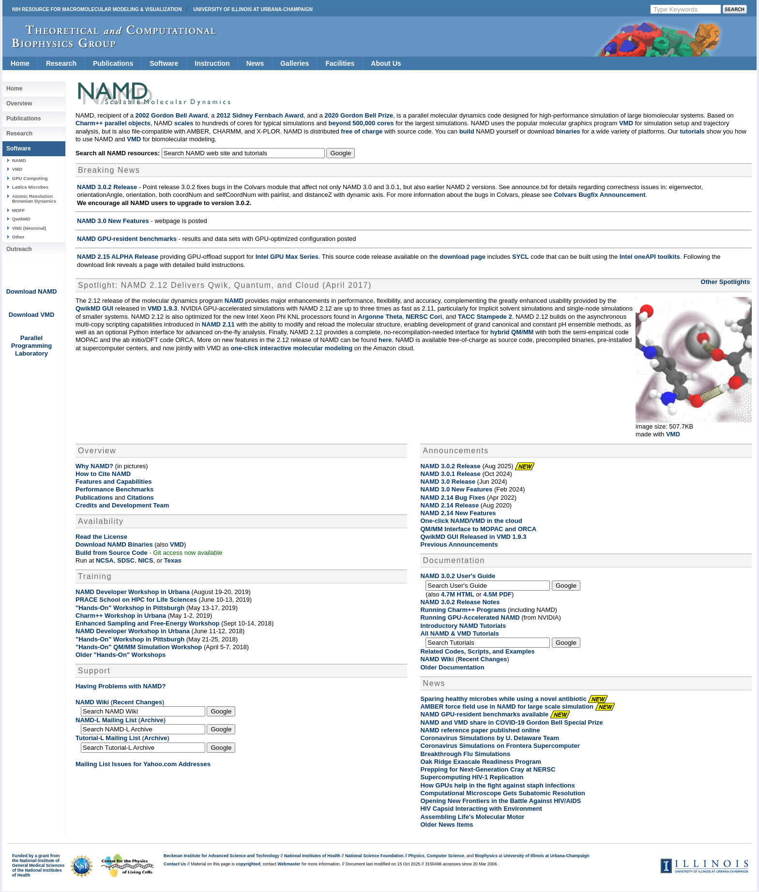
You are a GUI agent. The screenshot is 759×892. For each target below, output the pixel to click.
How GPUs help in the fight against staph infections (497, 785)
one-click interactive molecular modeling (291, 348)
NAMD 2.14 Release (449, 505)
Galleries (294, 63)
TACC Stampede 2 (485, 316)
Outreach (19, 249)
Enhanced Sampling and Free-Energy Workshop (147, 623)
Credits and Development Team (122, 505)
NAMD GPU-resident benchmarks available (484, 714)
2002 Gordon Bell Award (172, 115)
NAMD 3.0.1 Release (450, 473)
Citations (140, 497)
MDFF (18, 210)
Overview (19, 103)
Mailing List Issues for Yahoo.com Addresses (143, 764)
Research (61, 63)
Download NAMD (31, 291)
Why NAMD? (94, 466)
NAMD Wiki (92, 702)
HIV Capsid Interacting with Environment (481, 808)
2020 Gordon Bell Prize (358, 115)
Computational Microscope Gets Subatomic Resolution (502, 793)
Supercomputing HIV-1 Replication (471, 777)
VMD (17, 169)
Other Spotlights (725, 281)
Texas (173, 560)
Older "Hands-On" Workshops (121, 654)
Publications (113, 63)
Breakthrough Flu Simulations (465, 754)
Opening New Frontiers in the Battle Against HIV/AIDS (500, 800)
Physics (417, 855)
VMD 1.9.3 (162, 308)
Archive (152, 720)
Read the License (101, 536)
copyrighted (248, 864)
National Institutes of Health (312, 855)
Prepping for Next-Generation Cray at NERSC (487, 769)
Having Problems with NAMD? (121, 686)
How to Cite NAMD (103, 473)
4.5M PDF (498, 594)
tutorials (692, 131)
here (385, 339)
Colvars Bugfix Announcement (599, 194)
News (255, 63)
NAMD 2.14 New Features (458, 513)
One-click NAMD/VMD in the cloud (471, 520)
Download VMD (32, 314)
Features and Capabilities (114, 481)
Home (20, 63)
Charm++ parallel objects (113, 123)
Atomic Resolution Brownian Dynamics (34, 198)
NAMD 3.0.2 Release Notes (460, 602)
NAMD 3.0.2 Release (107, 187)
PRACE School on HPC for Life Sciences (136, 599)
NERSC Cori (424, 316)
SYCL (520, 256)
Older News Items (446, 824)
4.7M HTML (457, 594)
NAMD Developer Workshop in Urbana (133, 591)
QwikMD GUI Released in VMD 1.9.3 (473, 536)
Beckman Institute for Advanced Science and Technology (221, 855)
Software (164, 63)
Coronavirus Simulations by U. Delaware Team (489, 738)
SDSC (126, 560)
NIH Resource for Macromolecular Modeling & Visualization (97, 9)
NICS (145, 560)
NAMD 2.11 (218, 324)
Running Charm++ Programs (463, 609)
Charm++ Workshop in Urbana (121, 615)
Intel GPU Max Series (287, 256)
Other (18, 236)
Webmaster (288, 864)
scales (184, 123)
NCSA (105, 560)
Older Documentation (452, 667)
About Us (386, 63)
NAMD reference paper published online (480, 730)
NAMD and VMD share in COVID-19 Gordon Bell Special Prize (511, 722)
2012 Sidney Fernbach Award (260, 115)
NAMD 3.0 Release (447, 481)
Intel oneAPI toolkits (650, 256)
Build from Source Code (112, 552)
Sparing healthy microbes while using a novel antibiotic (503, 698)
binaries (568, 131)
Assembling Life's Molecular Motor (472, 816)
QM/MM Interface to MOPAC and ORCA (478, 529)
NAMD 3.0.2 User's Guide (457, 576)
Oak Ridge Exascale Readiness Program (480, 761)
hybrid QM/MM (512, 332)
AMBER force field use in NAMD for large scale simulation (506, 706)
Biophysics (486, 855)
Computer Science (445, 855)
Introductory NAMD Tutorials (463, 625)
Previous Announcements (459, 544)
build (466, 131)
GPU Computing (29, 178)
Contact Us (175, 864)
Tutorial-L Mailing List (108, 738)
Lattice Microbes (30, 187)
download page (463, 256)
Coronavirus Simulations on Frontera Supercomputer (499, 745)
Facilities (339, 63)
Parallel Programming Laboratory (31, 345)
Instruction (212, 63)
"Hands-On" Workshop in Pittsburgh (130, 607)
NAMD (19, 160)
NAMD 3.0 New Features (113, 220)
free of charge (361, 131)
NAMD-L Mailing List (106, 720)
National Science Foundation (374, 855)
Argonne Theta (380, 316)
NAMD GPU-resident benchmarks (127, 238)
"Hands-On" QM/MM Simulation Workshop (139, 647)
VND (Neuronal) (29, 228)
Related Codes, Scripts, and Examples (477, 651)
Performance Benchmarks (114, 489)
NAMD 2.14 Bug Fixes (452, 497)
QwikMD (21, 219)
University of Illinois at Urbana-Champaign (253, 9)
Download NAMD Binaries (114, 544)
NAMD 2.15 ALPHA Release (117, 256)
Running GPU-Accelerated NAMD (469, 617)
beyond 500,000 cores (361, 123)
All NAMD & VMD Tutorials (459, 633)
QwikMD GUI (94, 308)
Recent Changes (137, 702)
